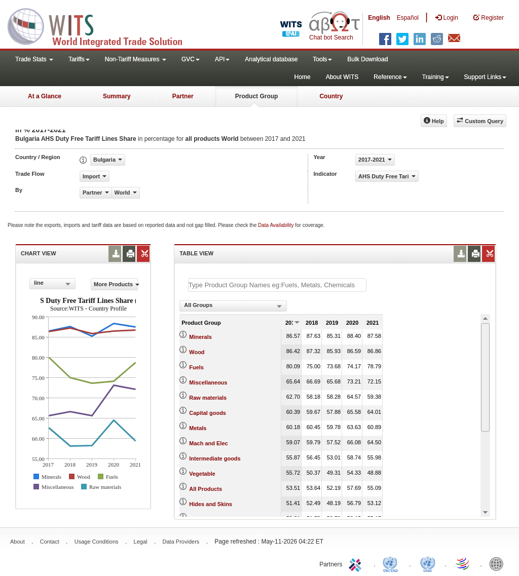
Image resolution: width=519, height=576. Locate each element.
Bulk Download (367, 59)
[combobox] (52, 283)
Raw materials (208, 398)
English (379, 17)
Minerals (200, 337)
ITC (357, 563)
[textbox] (277, 285)
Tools (322, 59)
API (222, 59)
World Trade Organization (463, 563)
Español (408, 17)
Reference (390, 77)
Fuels (196, 367)
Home (302, 77)
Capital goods (207, 413)
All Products (205, 489)
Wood (196, 352)
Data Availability (276, 225)
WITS (101, 25)
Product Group (256, 96)
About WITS (342, 77)
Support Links (485, 77)
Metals (197, 428)
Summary (117, 96)
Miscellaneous (208, 382)
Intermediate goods (214, 458)
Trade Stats (34, 59)
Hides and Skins (210, 504)
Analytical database (271, 59)
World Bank (499, 563)
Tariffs (79, 59)
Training (435, 77)
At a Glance (44, 96)
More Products (116, 284)
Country (331, 96)
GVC (190, 59)
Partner (183, 96)
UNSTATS (428, 563)
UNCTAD (392, 563)
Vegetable (202, 474)
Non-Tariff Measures (135, 59)
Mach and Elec (208, 443)
